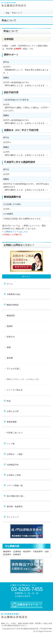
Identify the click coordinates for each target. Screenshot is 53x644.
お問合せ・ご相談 (15, 454)
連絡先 (44, 3)
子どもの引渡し (14, 368)
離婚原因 (11, 315)
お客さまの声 (13, 411)
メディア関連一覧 (15, 485)
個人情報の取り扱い (16, 496)
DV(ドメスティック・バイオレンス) (23, 379)
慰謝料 (10, 326)
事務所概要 (12, 422)
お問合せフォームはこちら (16, 231)
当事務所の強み (14, 294)
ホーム (10, 284)
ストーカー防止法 (15, 390)
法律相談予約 (13, 465)
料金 (9, 401)
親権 (9, 347)
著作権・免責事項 (15, 506)
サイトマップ (13, 517)
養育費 (10, 358)
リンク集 (11, 444)
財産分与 (11, 337)
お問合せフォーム (50, 3)
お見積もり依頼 (14, 475)
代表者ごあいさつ (15, 432)
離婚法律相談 (13, 305)
